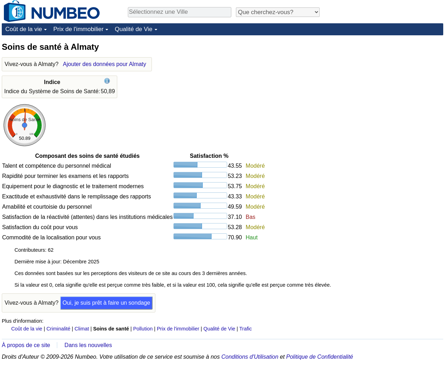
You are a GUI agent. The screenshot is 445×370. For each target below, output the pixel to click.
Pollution (143, 329)
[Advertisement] (390, 85)
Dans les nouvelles (88, 345)
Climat (82, 329)
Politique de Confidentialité (319, 357)
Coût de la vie (23, 29)
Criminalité (58, 329)
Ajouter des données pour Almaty (104, 64)
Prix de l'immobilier (78, 29)
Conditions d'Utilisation (249, 357)
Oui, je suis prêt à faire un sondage (106, 303)
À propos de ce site (26, 345)
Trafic (245, 329)
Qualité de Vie (133, 29)
